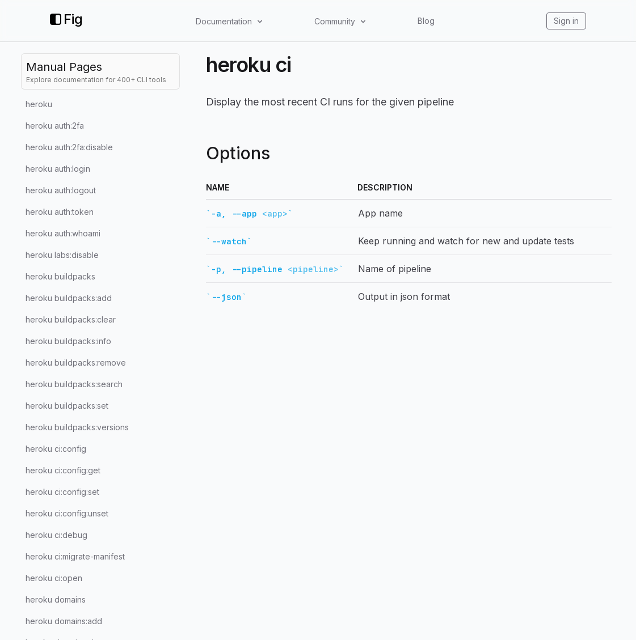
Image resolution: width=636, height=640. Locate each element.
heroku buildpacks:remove (76, 362)
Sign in (566, 21)
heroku (39, 104)
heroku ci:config (56, 448)
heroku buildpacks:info (68, 341)
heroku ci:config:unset (67, 513)
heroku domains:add (64, 621)
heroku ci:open (54, 578)
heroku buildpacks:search (74, 384)
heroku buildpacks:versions (77, 427)
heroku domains (56, 599)
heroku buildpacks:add (69, 298)
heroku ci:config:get (63, 470)
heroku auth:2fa (55, 125)
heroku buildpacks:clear (71, 319)
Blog (426, 21)
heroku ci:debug (56, 535)
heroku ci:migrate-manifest (75, 556)
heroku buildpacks (60, 276)
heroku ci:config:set (62, 492)
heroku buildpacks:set (67, 405)
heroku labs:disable (62, 255)
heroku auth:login (58, 168)
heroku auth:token (60, 212)
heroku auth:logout (61, 190)
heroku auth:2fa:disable (69, 147)
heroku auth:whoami (63, 233)
